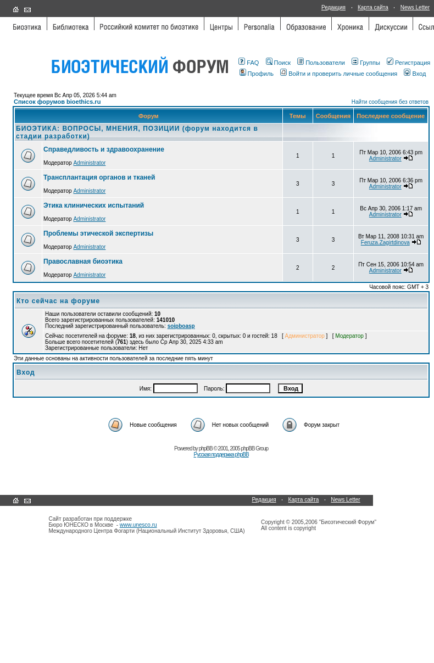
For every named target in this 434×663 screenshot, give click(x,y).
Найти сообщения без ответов (390, 102)
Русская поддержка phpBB (220, 455)
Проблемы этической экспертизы (98, 233)
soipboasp (181, 326)
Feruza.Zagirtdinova (385, 242)
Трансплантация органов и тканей (99, 177)
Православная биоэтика (83, 261)
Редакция (333, 7)
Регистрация (408, 62)
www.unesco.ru (138, 525)
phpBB (206, 448)
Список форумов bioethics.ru (57, 101)
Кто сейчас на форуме (58, 301)
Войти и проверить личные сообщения (338, 73)
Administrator (89, 163)
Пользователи (321, 62)
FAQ (248, 62)
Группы (366, 62)
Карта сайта (373, 7)
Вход (415, 73)
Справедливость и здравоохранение (103, 149)
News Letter (415, 7)
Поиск (278, 62)
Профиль (257, 73)
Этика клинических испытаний (93, 205)
